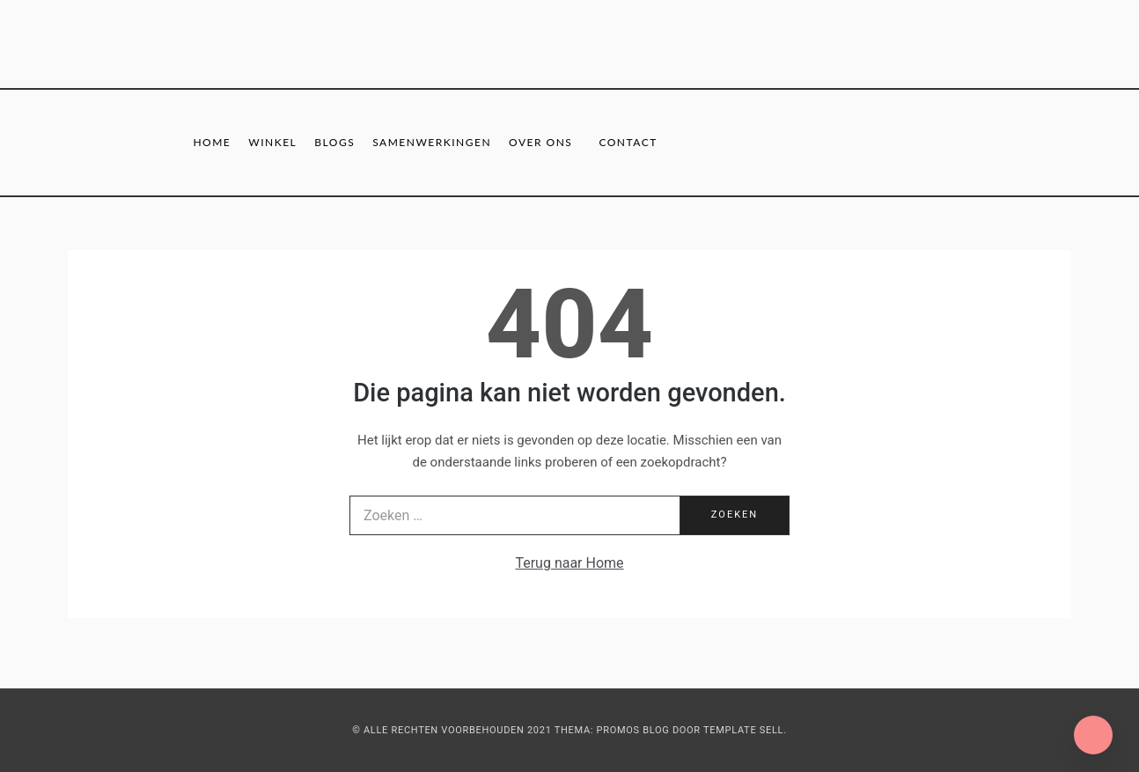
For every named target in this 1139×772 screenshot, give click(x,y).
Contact (628, 142)
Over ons (540, 142)
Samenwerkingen (431, 142)
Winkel (272, 142)
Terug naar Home (569, 563)
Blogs (334, 142)
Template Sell (743, 730)
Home (212, 142)
